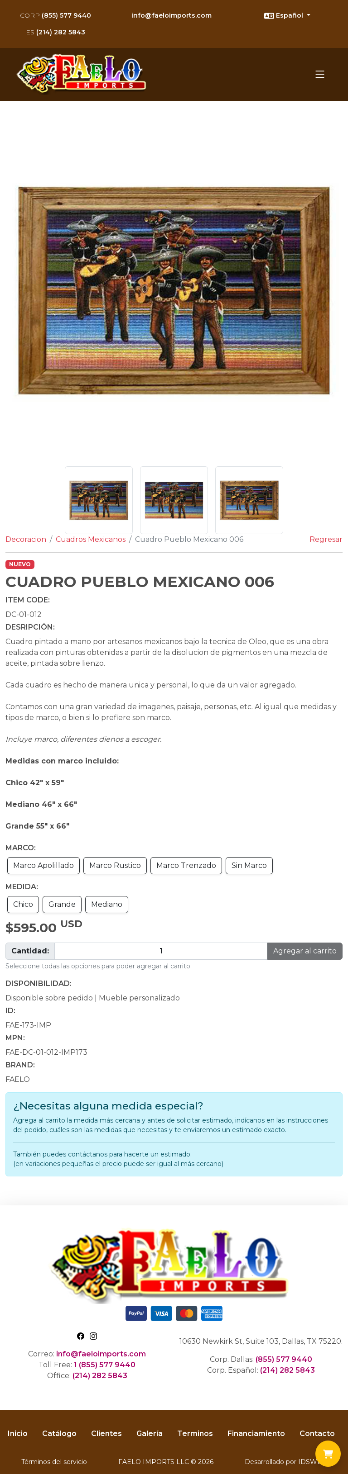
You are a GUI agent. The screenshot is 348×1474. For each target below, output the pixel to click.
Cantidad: (30, 951)
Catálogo (59, 1433)
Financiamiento (256, 1433)
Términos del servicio (54, 1462)
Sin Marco (249, 865)
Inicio (18, 1433)
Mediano (106, 904)
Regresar (326, 539)
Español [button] (284, 16)
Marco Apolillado (43, 865)
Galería (149, 1433)
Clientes (106, 1433)
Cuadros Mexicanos (91, 539)
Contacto (317, 1433)
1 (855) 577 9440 (104, 1364)
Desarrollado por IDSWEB (286, 1462)
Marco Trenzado (186, 865)
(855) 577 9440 (55, 15)
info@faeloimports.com (171, 15)
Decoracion (25, 539)
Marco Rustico (115, 865)
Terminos (195, 1433)
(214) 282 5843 (55, 32)
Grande (62, 904)
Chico (23, 904)
